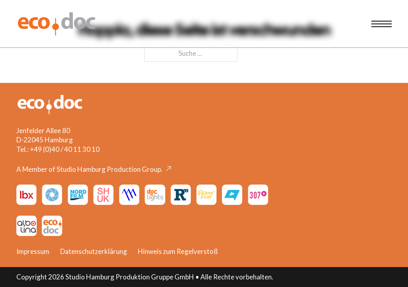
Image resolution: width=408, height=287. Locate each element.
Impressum (32, 251)
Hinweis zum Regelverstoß (178, 251)
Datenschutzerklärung (93, 251)
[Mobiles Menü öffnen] (381, 24)
